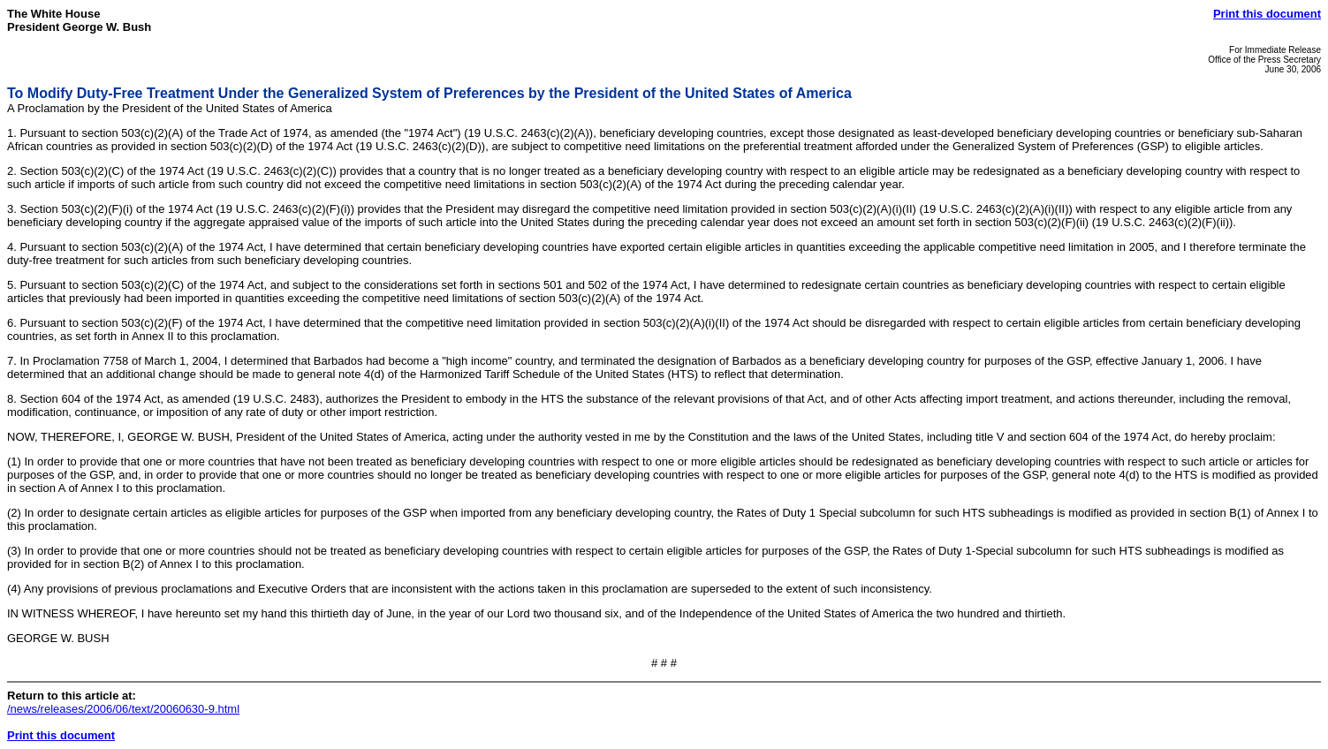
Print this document (1267, 13)
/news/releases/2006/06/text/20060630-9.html (123, 708)
